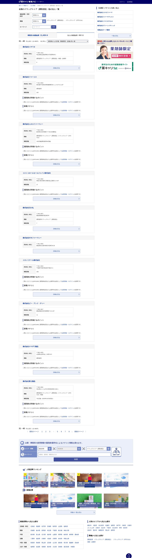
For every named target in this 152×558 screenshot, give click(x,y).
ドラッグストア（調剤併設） (103, 539)
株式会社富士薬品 (29, 381)
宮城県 (49, 526)
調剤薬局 (90, 539)
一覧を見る (114, 36)
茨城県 (33, 530)
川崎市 (124, 525)
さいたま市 (90, 528)
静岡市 (113, 530)
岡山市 (107, 530)
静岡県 (71, 534)
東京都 (60, 530)
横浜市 (89, 525)
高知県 (77, 542)
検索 (53, 27)
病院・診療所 (91, 542)
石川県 (44, 534)
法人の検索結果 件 (75, 35)
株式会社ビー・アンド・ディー (33, 303)
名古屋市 (101, 525)
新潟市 (125, 528)
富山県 (38, 534)
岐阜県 (66, 534)
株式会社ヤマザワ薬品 (30, 346)
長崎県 (44, 547)
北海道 (33, 526)
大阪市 (95, 525)
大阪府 (49, 538)
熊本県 (49, 547)
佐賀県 (38, 547)
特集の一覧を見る (76, 512)
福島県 (66, 526)
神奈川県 (66, 530)
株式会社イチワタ (29, 47)
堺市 (120, 528)
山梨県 (55, 534)
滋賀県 (38, 538)
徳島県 (60, 542)
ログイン (122, 2)
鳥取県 (33, 542)
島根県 (38, 542)
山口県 (55, 542)
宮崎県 (60, 547)
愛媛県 (71, 542)
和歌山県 (66, 538)
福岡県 (33, 547)
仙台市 (103, 528)
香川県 (66, 542)
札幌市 (107, 525)
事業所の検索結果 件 (38, 35)
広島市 (98, 528)
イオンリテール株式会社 (31, 260)
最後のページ (79, 431)
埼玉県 (49, 530)
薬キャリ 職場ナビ (23, 5)
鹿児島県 (66, 547)
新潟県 (33, 534)
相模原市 (101, 530)
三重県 (33, 538)
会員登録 (129, 2)
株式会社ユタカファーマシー (33, 124)
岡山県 (44, 542)
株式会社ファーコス (30, 77)
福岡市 (113, 525)
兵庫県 (55, 538)
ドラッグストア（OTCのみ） (122, 539)
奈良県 (60, 538)
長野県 (60, 534)
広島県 (49, 542)
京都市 (129, 525)
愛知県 (77, 534)
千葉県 (55, 530)
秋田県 (55, 526)
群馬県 (44, 530)
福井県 (49, 534)
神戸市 (118, 525)
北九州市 (115, 528)
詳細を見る (56, 68)
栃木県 (38, 530)
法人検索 (33, 5)
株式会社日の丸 (28, 208)
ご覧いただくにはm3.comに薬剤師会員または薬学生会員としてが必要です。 (52, 102)
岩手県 (44, 526)
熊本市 (95, 530)
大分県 (55, 547)
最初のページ (34, 431)
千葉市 (109, 528)
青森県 (38, 526)
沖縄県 (73, 547)
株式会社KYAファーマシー (32, 238)
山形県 (60, 526)
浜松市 (89, 530)
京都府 (44, 538)
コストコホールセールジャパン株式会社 (37, 173)
